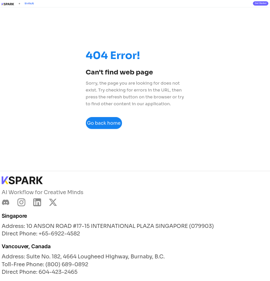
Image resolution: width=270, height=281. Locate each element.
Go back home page (103, 125)
